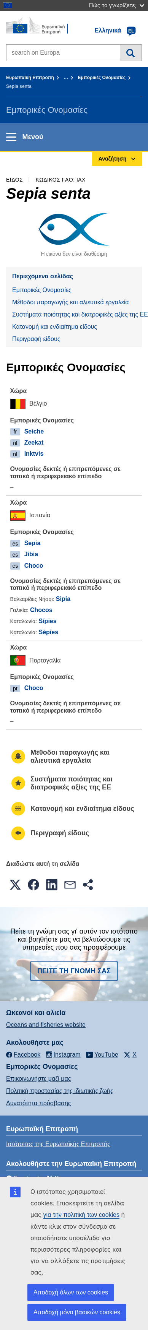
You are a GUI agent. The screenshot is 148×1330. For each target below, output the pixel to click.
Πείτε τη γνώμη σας (74, 971)
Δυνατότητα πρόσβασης (38, 1103)
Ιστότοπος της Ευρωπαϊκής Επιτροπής (58, 1144)
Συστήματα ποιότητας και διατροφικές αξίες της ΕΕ (77, 314)
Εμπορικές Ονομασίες (102, 77)
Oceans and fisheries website (46, 1024)
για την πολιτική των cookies (81, 1214)
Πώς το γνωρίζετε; (116, 5)
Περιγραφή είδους (36, 339)
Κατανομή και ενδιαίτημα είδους (54, 326)
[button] (15, 884)
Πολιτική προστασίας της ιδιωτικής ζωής (59, 1091)
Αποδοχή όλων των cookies (70, 1292)
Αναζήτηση (131, 53)
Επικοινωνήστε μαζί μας (38, 1078)
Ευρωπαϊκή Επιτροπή (30, 77)
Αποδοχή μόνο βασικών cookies (76, 1312)
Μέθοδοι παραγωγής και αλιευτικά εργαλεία (70, 302)
